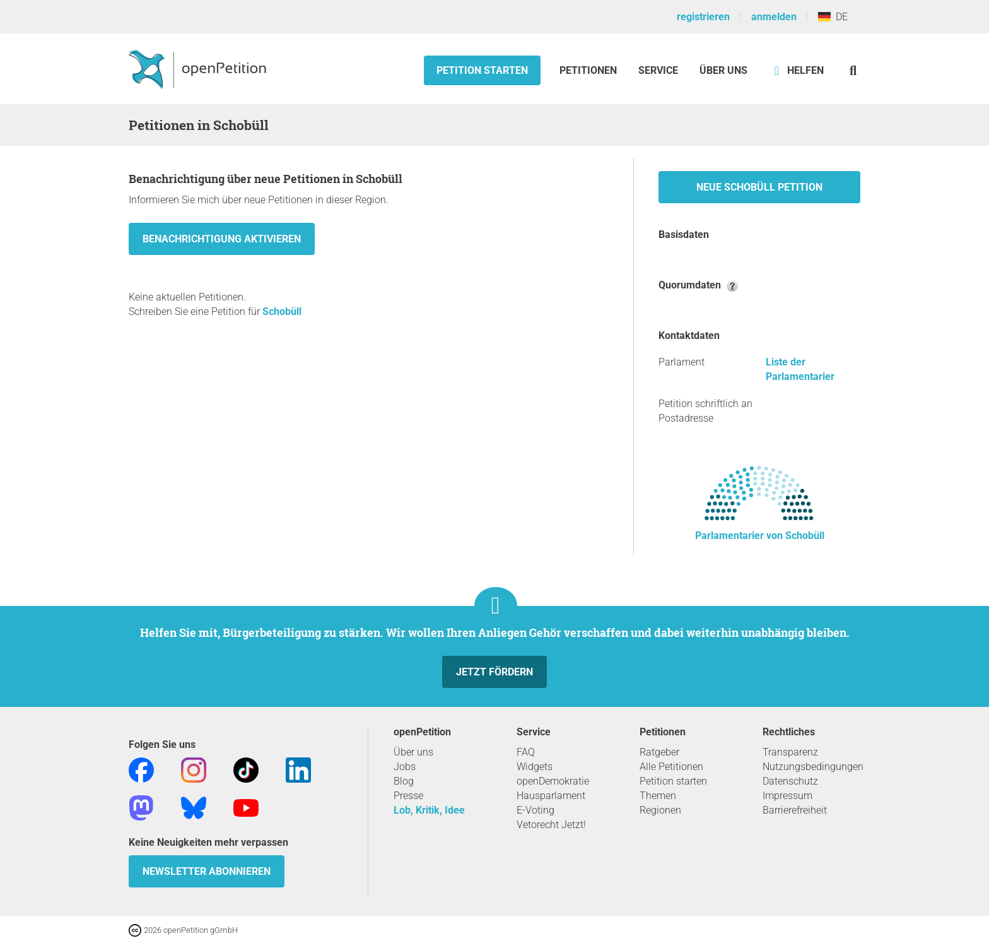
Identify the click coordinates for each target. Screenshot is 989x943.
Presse (408, 796)
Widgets (535, 767)
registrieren (703, 17)
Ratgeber (659, 752)
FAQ (526, 752)
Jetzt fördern (494, 672)
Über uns (413, 752)
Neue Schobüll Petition (759, 187)
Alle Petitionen (671, 767)
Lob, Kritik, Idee (429, 810)
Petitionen (589, 70)
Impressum (787, 796)
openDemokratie (553, 781)
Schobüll (281, 311)
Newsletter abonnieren (207, 871)
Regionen (660, 810)
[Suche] (853, 70)
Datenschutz (790, 781)
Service (658, 70)
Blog (404, 781)
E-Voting (535, 810)
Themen (658, 796)
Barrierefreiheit (795, 810)
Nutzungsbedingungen (813, 767)
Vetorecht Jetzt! (551, 825)
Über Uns (723, 70)
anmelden (774, 17)
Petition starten (482, 70)
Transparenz (790, 752)
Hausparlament (551, 796)
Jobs (405, 767)
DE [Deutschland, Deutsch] (833, 17)
